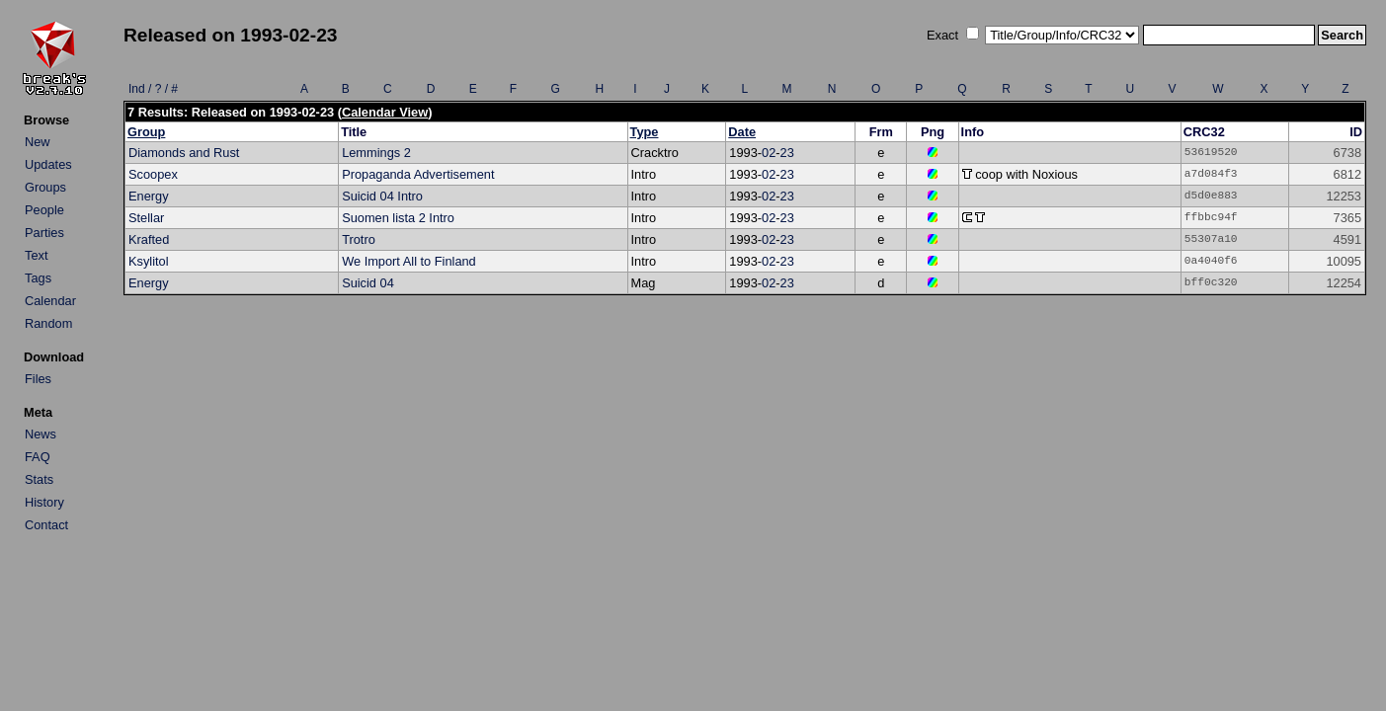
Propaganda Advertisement (418, 174)
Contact (46, 524)
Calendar (50, 300)
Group (146, 131)
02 (768, 152)
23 (787, 152)
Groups (45, 187)
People (44, 209)
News (40, 434)
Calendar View (385, 112)
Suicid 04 (368, 283)
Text (36, 255)
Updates (48, 164)
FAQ (37, 456)
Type (644, 131)
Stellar (146, 217)
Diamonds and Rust (183, 152)
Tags (38, 278)
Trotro (358, 239)
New (37, 141)
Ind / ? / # (153, 89)
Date (742, 131)
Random (48, 323)
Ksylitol (148, 261)
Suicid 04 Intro (382, 196)
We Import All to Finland (409, 261)
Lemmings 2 (376, 152)
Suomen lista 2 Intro (398, 217)
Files (38, 378)
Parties (44, 232)
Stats (39, 479)
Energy (148, 196)
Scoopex (153, 174)
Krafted (148, 239)
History (44, 502)
